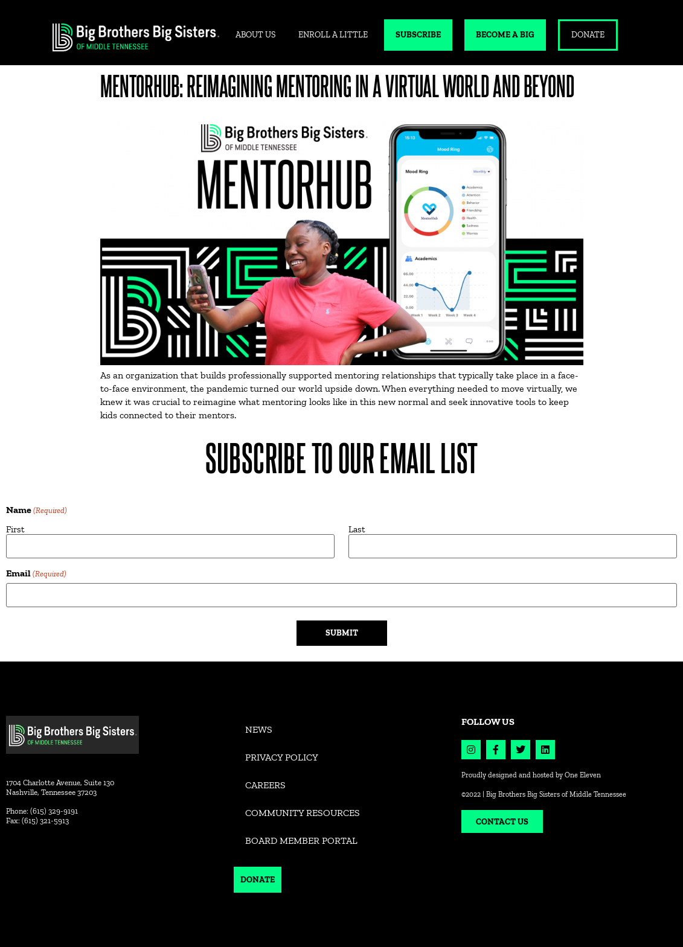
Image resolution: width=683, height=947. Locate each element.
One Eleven (583, 775)
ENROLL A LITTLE (333, 35)
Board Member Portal (301, 840)
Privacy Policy (281, 757)
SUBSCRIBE (418, 35)
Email (36, 573)
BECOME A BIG (505, 35)
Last (356, 529)
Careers (265, 785)
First (15, 529)
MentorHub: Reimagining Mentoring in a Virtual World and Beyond (337, 85)
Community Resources (302, 812)
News (258, 729)
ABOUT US (255, 35)
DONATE (587, 35)
